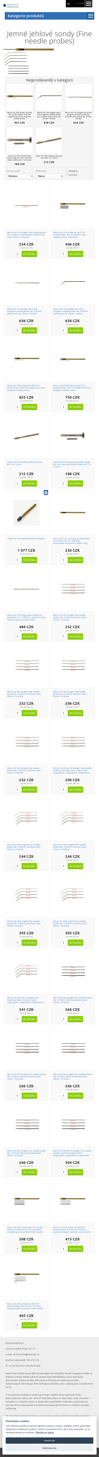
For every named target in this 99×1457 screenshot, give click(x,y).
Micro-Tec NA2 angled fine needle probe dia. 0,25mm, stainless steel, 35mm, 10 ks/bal (24, 847)
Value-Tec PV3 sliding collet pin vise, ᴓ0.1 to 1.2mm (24, 463)
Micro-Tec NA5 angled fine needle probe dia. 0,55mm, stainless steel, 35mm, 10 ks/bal (70, 923)
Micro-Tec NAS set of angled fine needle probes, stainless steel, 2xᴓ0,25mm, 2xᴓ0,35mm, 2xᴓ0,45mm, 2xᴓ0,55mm (25, 1001)
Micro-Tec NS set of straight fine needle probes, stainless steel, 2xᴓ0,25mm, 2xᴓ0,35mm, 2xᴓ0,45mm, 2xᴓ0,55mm (72, 770)
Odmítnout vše (49, 1448)
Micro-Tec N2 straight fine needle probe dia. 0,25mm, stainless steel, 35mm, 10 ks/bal (70, 617)
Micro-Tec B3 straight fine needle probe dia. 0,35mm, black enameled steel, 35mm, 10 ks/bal (26, 1076)
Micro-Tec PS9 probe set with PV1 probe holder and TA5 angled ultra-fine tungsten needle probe (26, 387)
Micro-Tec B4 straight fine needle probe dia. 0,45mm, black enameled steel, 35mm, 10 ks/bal (72, 1076)
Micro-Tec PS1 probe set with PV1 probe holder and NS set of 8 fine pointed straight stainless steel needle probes (71, 1231)
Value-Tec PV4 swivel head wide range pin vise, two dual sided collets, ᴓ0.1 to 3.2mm (72, 464)
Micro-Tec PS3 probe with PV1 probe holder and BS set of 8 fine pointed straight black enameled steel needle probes (25, 1231)
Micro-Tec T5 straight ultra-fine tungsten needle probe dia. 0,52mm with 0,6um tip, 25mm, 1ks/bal (24, 311)
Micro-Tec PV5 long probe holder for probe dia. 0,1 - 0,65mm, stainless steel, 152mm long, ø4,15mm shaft (26, 617)
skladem (73, 171)
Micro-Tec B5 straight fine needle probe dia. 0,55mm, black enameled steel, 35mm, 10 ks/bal (26, 1153)
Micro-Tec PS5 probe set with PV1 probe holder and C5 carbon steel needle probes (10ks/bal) (69, 234)
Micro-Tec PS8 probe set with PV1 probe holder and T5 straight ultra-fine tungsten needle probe (72, 387)
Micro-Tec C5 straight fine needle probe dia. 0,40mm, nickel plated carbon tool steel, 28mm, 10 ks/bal (26, 234)
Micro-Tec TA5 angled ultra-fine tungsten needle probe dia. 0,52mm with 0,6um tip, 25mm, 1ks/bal (70, 311)
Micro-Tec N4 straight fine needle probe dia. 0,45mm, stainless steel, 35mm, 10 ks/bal (70, 694)
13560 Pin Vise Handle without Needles (26, 538)
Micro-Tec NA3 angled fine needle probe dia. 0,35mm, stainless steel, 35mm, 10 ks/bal (70, 847)
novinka (73, 174)
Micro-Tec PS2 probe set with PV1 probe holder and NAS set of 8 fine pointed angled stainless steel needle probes (25, 1307)
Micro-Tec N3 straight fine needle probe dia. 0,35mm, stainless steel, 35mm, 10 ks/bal (24, 694)
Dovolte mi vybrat (45, 1432)
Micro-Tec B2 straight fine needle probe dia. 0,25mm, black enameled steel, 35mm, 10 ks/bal (72, 1000)
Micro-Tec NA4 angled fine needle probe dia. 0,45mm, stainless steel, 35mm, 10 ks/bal (24, 923)
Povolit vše (49, 1441)
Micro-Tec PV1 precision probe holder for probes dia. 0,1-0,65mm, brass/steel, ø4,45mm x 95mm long (71, 541)
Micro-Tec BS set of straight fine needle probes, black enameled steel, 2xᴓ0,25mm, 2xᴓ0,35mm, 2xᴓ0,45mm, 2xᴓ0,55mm (72, 1154)
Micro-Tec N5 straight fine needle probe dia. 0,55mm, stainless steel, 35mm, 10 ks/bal (24, 770)
